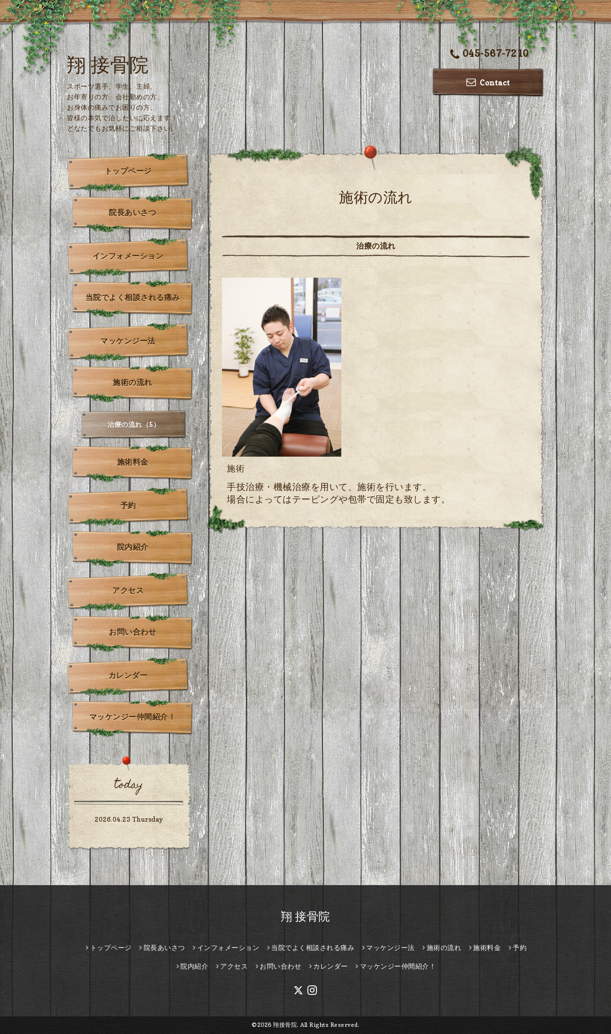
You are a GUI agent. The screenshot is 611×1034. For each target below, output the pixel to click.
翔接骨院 (285, 1024)
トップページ (128, 171)
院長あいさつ (132, 212)
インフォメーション (128, 256)
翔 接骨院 (108, 64)
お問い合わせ (132, 632)
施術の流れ (132, 382)
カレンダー (128, 675)
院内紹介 (132, 547)
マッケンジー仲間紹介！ (132, 716)
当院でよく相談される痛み (132, 297)
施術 (235, 468)
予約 (128, 505)
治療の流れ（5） (133, 424)
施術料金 (132, 462)
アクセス (128, 590)
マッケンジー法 (128, 340)
